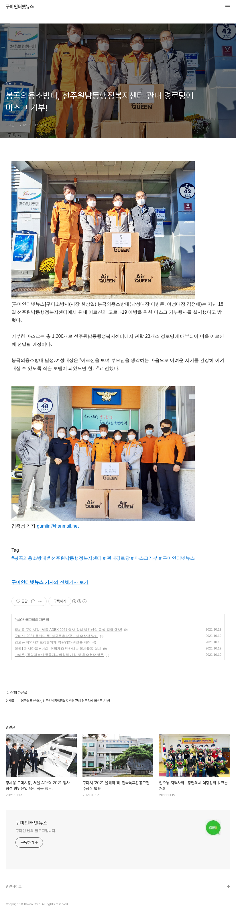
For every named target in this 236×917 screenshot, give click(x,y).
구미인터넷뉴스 (20, 6)
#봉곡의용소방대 (28, 558)
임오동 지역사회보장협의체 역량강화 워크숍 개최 (53, 642)
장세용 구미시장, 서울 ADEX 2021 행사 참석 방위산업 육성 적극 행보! (68, 630)
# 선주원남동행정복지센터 (74, 558)
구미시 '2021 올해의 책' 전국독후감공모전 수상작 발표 (56, 636)
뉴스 (18, 620)
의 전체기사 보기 (49, 582)
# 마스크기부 (144, 558)
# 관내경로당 (116, 558)
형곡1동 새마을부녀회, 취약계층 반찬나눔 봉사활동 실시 (58, 649)
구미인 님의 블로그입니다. (35, 830)
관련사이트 (13, 886)
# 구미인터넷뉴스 (177, 558)
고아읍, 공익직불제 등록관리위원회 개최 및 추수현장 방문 (59, 655)
